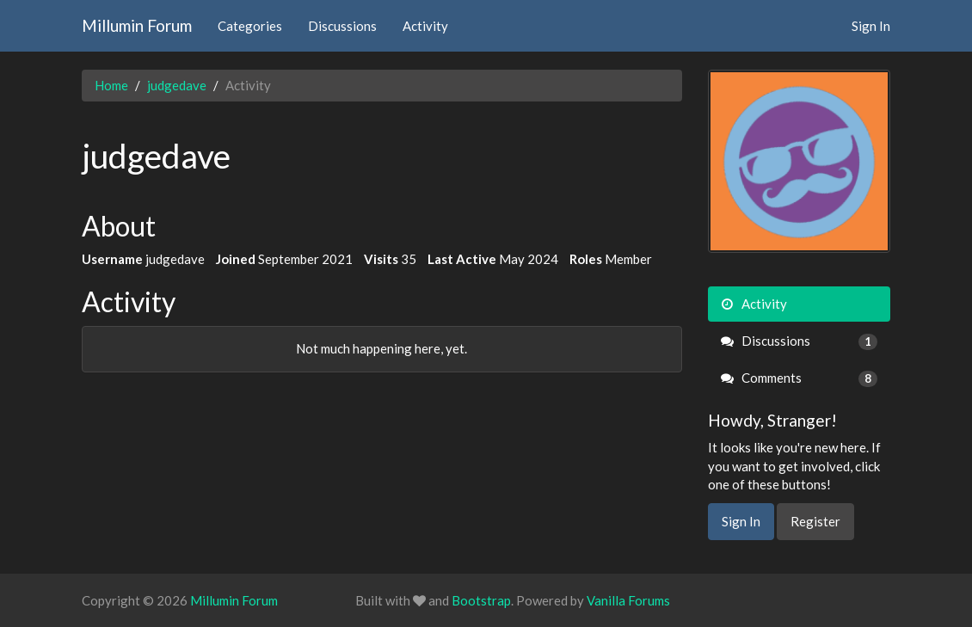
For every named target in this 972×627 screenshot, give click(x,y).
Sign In (871, 26)
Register (815, 521)
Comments (799, 378)
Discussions (342, 26)
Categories (250, 26)
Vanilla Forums (628, 600)
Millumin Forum (137, 25)
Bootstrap (481, 600)
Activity (425, 26)
